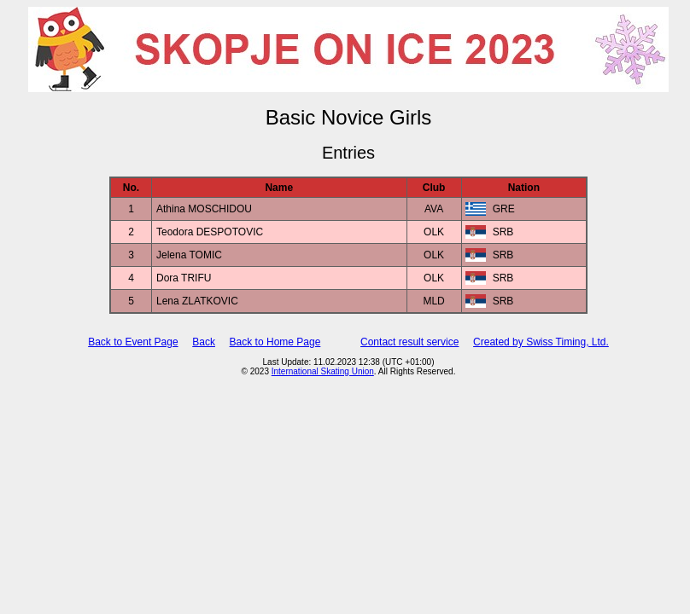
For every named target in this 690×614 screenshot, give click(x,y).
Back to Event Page (133, 342)
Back (203, 342)
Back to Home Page (275, 342)
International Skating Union (323, 371)
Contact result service (409, 342)
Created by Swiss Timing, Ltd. (541, 342)
